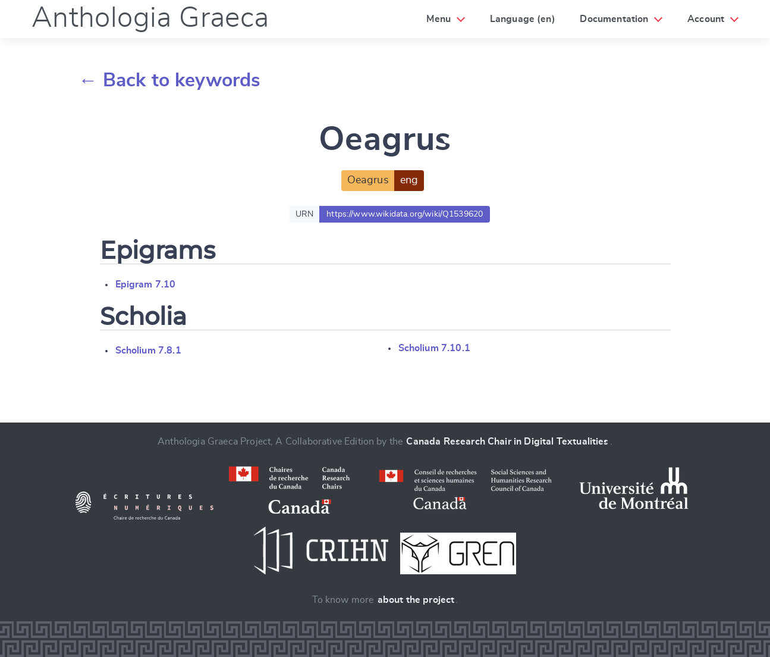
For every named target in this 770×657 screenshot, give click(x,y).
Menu (438, 19)
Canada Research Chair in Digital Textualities (507, 441)
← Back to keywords (169, 80)
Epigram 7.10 (145, 284)
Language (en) (522, 19)
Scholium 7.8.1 (148, 350)
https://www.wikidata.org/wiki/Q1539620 (404, 214)
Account (705, 19)
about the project (416, 600)
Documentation (614, 19)
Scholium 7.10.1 (434, 348)
